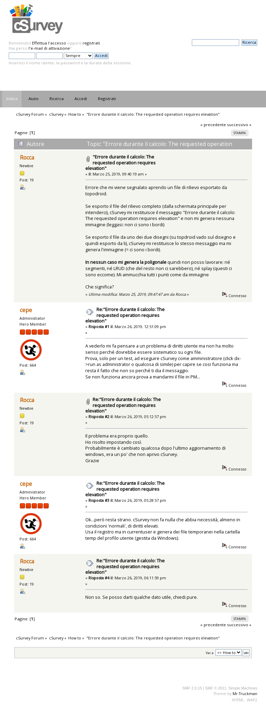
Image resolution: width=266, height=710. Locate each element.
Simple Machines (242, 688)
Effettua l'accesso (49, 43)
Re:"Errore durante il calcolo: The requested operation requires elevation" (125, 315)
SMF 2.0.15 (192, 688)
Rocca (27, 157)
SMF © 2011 (215, 688)
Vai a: (210, 653)
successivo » (239, 124)
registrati (91, 43)
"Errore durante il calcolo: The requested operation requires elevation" (120, 162)
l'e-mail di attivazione (49, 48)
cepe (26, 310)
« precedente (213, 124)
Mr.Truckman (245, 693)
